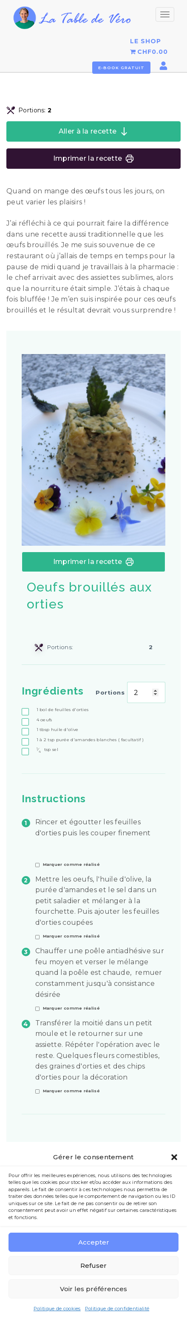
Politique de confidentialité (117, 1309)
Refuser (93, 1266)
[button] (174, 1157)
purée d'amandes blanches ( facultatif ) (90, 739)
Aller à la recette (93, 131)
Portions (110, 692)
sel (47, 750)
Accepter (93, 1243)
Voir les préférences (93, 1289)
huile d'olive (58, 729)
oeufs (44, 720)
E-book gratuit (121, 67)
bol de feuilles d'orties (63, 709)
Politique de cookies (57, 1309)
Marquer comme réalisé (71, 864)
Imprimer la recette (93, 158)
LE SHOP (145, 41)
